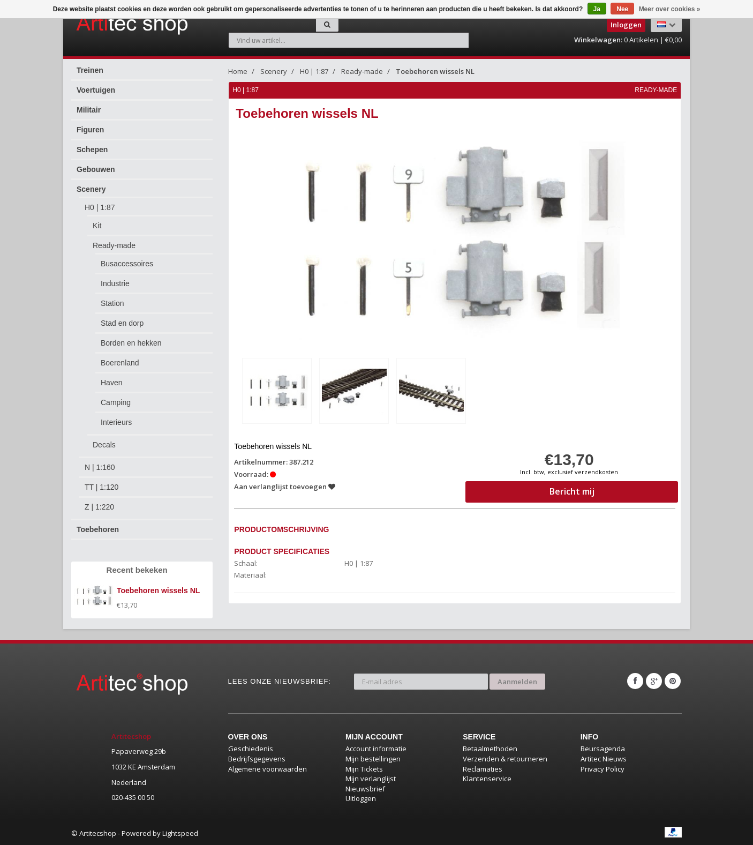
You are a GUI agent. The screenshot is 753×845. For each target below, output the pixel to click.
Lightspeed (180, 833)
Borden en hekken (131, 343)
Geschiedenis (250, 748)
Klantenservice (487, 778)
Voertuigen (96, 90)
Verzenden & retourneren (505, 759)
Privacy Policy (602, 769)
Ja (596, 9)
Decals (104, 444)
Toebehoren (98, 529)
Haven (111, 382)
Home (237, 71)
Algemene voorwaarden (267, 769)
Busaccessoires (127, 263)
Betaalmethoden (490, 748)
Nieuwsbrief (365, 789)
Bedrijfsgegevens (256, 759)
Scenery (91, 189)
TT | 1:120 (101, 487)
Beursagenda (603, 748)
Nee (622, 9)
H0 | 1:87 (100, 207)
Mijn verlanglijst (370, 778)
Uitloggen (360, 798)
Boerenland (120, 362)
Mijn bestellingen (373, 759)
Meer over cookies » (670, 9)
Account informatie (375, 748)
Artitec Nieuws (604, 759)
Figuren (90, 129)
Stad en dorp (122, 323)
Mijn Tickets (364, 769)
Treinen (90, 70)
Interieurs (116, 422)
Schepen (92, 149)
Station (112, 303)
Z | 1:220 (99, 507)
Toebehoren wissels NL (435, 71)
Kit (97, 225)
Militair (89, 110)
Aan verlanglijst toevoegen (285, 486)
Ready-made (114, 245)
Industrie (115, 283)
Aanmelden (517, 681)
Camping (116, 402)
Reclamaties (482, 769)
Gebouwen (96, 169)
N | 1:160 (100, 467)
